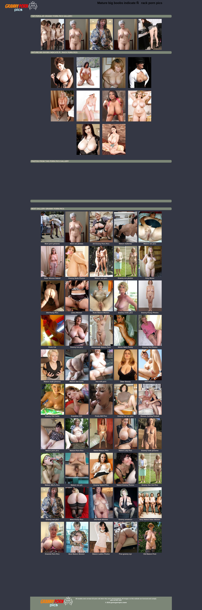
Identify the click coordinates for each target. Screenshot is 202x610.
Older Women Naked (52, 277)
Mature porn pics (52, 450)
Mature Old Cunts (77, 381)
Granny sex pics (52, 518)
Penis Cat (52, 346)
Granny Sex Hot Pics (150, 484)
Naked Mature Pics (101, 450)
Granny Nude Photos (77, 277)
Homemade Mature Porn (101, 346)
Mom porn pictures (52, 243)
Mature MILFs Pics (52, 484)
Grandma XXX (77, 415)
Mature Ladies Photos (101, 553)
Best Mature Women (77, 553)
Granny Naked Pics (101, 484)
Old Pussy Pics (52, 312)
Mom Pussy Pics (77, 518)
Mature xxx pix (77, 484)
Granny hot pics (77, 346)
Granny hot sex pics (125, 415)
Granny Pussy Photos (150, 312)
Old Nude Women (101, 518)
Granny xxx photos (125, 277)
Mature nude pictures (52, 381)
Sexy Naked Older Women (150, 518)
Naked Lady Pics (125, 450)
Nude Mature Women (101, 312)
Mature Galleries (125, 243)
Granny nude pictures (150, 450)
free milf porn (101, 381)
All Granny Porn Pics (101, 243)
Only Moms (150, 277)
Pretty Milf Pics (101, 415)
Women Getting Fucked (150, 415)
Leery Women (77, 312)
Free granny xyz (125, 553)
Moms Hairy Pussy (125, 346)
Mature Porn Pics (77, 450)
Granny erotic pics (125, 312)
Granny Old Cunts (52, 415)
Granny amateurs (125, 518)
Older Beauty (125, 381)
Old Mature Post (150, 553)
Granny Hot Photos (150, 346)
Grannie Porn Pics (52, 553)
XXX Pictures (150, 381)
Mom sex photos (77, 243)
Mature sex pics (150, 243)
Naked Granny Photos (125, 484)
